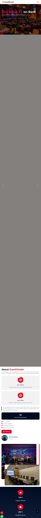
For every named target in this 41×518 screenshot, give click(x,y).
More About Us (6, 431)
